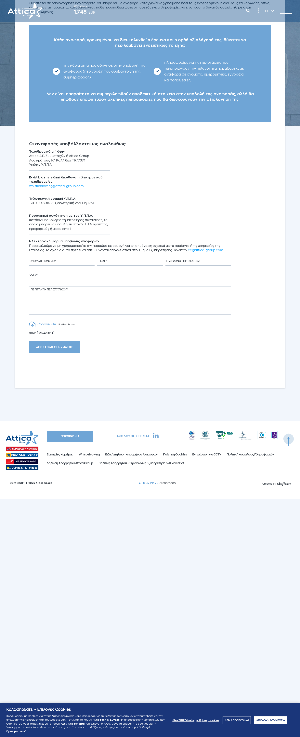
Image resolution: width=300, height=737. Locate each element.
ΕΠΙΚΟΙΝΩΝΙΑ (70, 436)
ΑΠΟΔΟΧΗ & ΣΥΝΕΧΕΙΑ (270, 721)
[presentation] (62, 367)
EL (267, 11)
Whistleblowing (89, 454)
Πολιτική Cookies (175, 454)
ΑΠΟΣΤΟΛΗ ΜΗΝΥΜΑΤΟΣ (54, 347)
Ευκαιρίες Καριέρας (60, 454)
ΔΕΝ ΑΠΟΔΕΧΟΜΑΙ (237, 721)
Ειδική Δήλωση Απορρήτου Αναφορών (131, 454)
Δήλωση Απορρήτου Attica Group (70, 463)
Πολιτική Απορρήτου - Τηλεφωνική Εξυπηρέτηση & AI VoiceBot (141, 463)
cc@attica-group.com (205, 250)
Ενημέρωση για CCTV (206, 454)
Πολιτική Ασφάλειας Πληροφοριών (250, 454)
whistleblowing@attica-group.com (56, 186)
